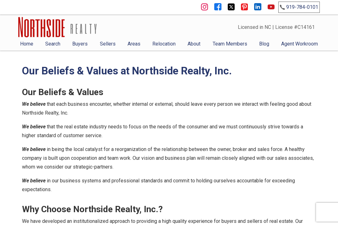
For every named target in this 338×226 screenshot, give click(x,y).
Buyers (80, 44)
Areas (134, 44)
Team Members (230, 44)
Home (26, 44)
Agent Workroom (299, 44)
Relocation (164, 44)
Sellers (108, 44)
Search (52, 44)
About (194, 44)
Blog (264, 44)
